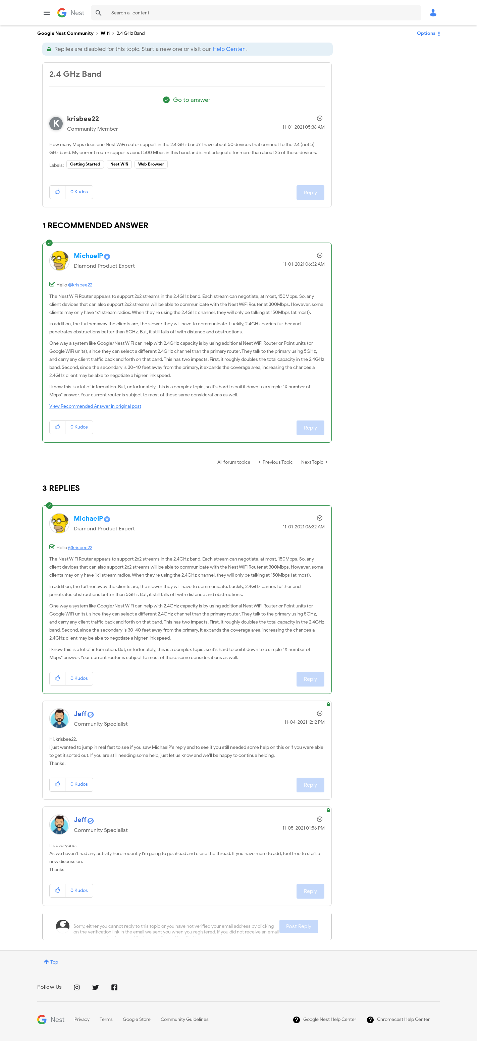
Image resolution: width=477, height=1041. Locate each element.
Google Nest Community (70, 12)
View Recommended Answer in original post (95, 406)
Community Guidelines (185, 1019)
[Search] (256, 12)
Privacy (82, 1019)
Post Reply (298, 926)
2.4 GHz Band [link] (131, 33)
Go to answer (192, 100)
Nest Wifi (119, 164)
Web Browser (151, 164)
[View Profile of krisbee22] (83, 119)
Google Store (137, 1019)
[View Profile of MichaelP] (88, 256)
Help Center (229, 49)
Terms (106, 1019)
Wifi (105, 33)
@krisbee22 (80, 285)
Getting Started (85, 164)
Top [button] (54, 962)
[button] (57, 192)
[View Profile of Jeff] (80, 714)
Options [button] (426, 33)
